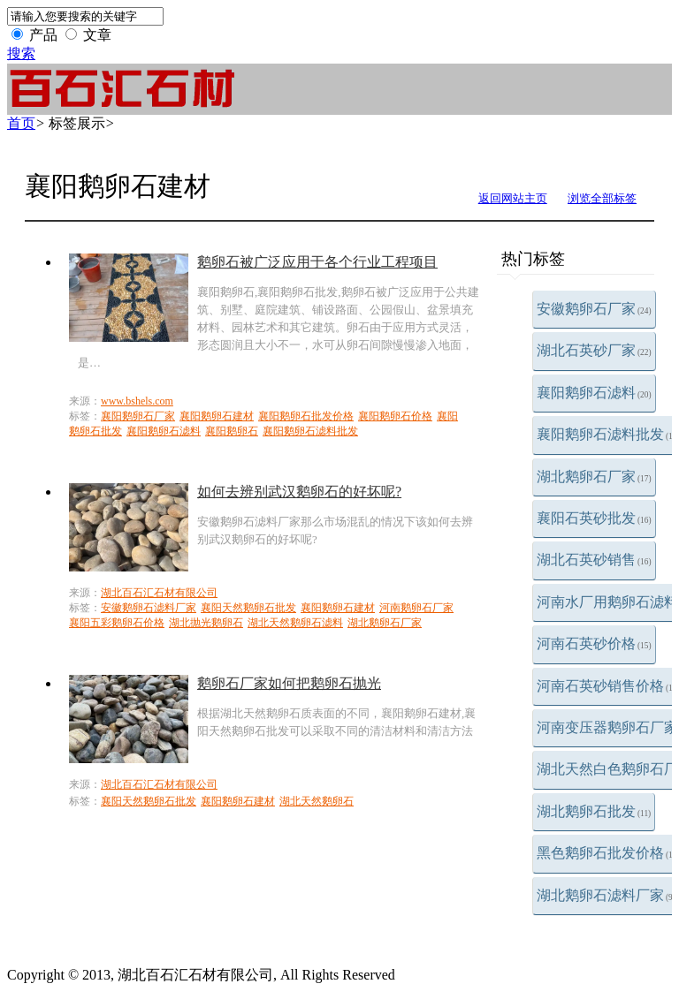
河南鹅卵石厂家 (416, 608)
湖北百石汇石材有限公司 (159, 593)
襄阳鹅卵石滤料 (594, 392)
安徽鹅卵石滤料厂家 (148, 608)
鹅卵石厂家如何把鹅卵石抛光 (289, 683)
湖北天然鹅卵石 (316, 801)
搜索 (21, 53)
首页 (21, 123)
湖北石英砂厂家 (594, 350)
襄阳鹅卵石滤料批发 (310, 431)
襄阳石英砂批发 (594, 518)
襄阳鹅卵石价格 (395, 416)
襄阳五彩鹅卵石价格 (116, 623)
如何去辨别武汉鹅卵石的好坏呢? (299, 491)
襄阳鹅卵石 (231, 431)
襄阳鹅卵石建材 (216, 416)
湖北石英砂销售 (594, 559)
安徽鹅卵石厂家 (594, 308)
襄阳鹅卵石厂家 (138, 416)
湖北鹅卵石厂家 (594, 476)
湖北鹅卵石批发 (594, 811)
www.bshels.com (137, 401)
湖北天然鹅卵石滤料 (295, 623)
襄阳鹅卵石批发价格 (306, 416)
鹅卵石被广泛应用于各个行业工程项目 (317, 261)
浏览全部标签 (602, 198)
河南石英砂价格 (594, 643)
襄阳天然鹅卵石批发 (248, 608)
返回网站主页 (512, 198)
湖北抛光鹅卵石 (206, 623)
